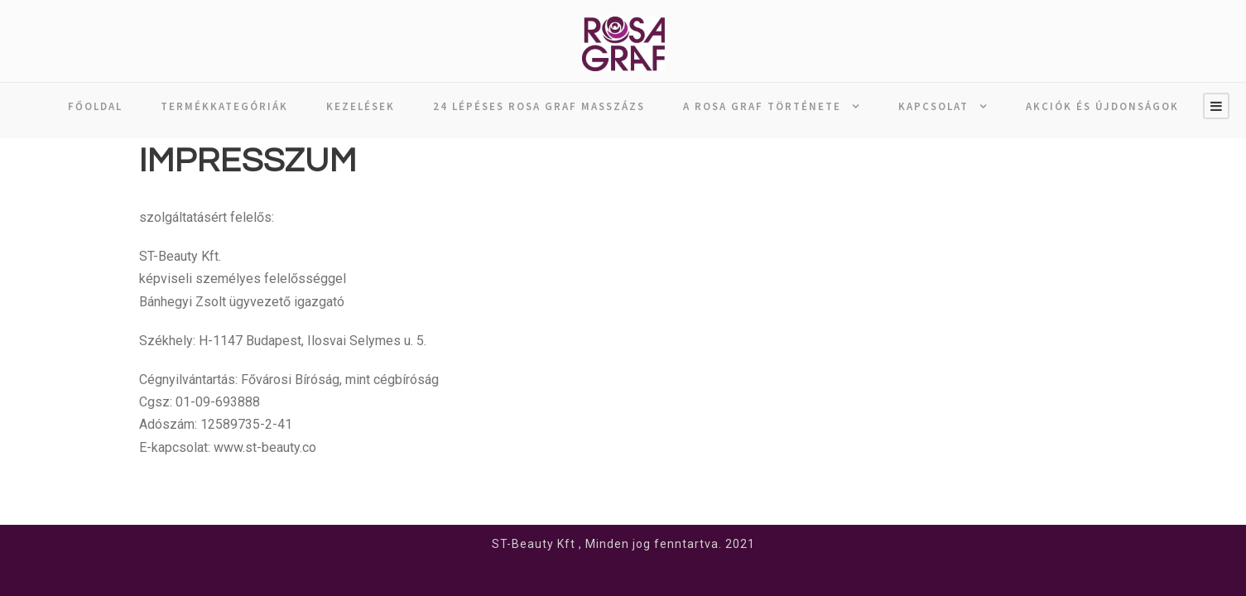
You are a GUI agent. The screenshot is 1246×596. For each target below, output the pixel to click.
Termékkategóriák (224, 106)
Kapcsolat (933, 106)
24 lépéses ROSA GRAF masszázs (539, 106)
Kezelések (360, 106)
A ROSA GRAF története (762, 106)
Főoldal (95, 106)
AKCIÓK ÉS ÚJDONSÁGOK (1102, 106)
